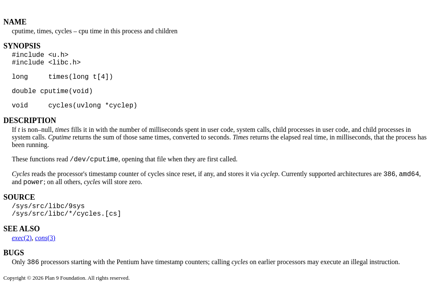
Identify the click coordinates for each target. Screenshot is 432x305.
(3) (45, 253)
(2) (22, 253)
